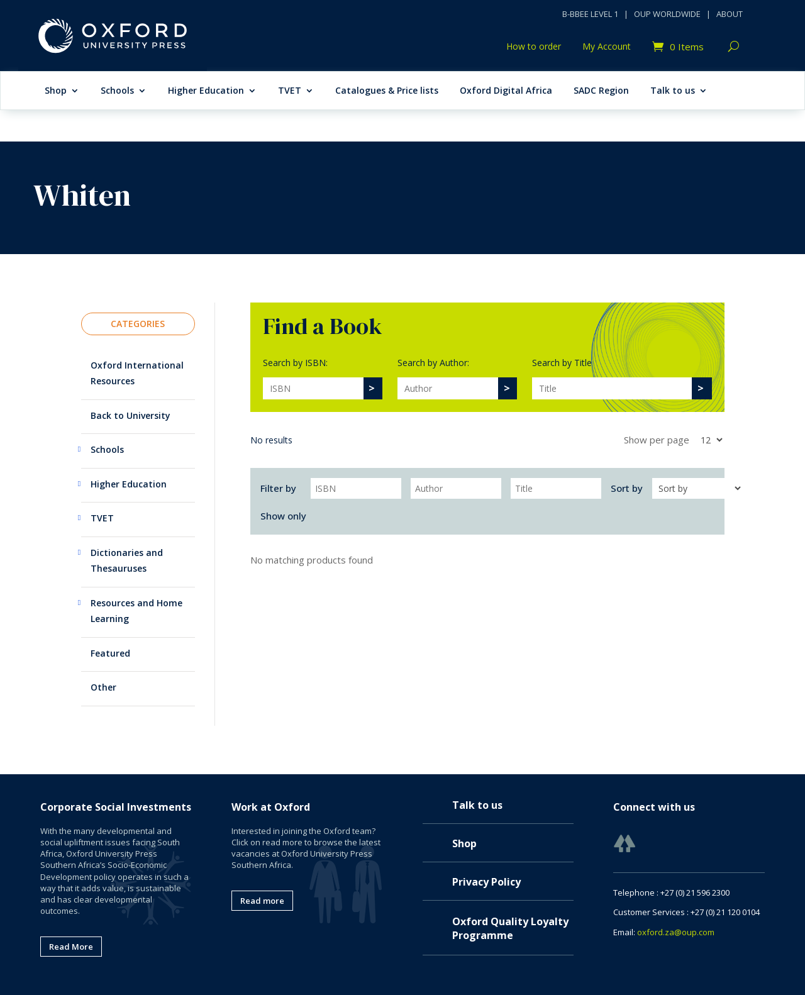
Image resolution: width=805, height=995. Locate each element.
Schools (117, 91)
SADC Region (601, 91)
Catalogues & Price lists (386, 91)
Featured (110, 653)
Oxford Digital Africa (506, 91)
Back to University (130, 415)
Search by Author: (433, 363)
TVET (289, 91)
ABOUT (729, 13)
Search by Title (562, 363)
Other (103, 687)
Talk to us (672, 91)
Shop (56, 91)
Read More (71, 946)
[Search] (313, 388)
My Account (606, 47)
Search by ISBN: (295, 363)
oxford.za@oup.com (675, 932)
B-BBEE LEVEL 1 (590, 13)
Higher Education (206, 91)
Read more (262, 900)
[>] (372, 388)
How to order (533, 47)
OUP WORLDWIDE (667, 13)
